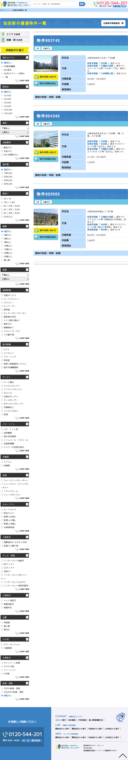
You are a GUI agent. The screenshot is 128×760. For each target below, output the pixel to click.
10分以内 (6, 109)
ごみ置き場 (7, 334)
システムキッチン (10, 385)
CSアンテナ (7, 567)
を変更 (13, 34)
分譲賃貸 (6, 648)
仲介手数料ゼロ (9, 154)
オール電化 (7, 382)
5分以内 (6, 102)
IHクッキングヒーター (12, 403)
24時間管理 (7, 527)
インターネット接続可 (12, 560)
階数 (5, 226)
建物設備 (7, 290)
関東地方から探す (62, 728)
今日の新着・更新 (10, 688)
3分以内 (6, 99)
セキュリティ (9, 504)
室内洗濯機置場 (9, 367)
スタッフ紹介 (60, 720)
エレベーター (8, 306)
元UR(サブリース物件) (13, 73)
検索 (82, 4)
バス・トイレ (9, 424)
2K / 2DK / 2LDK (10, 205)
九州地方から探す (112, 728)
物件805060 (48, 194)
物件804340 (48, 116)
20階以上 (6, 252)
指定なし (6, 62)
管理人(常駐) (8, 523)
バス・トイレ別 (9, 429)
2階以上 (6, 238)
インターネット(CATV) (13, 582)
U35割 (5, 673)
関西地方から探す (79, 728)
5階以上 (6, 242)
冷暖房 (6, 456)
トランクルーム (9, 491)
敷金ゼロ (6, 147)
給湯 (4, 414)
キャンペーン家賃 (10, 662)
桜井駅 (104, 229)
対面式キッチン (9, 396)
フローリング (8, 356)
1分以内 (6, 95)
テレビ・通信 (9, 555)
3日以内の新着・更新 (12, 691)
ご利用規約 (82, 720)
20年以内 (6, 176)
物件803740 (48, 40)
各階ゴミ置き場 (9, 545)
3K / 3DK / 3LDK (10, 209)
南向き (5, 629)
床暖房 (5, 465)
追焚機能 (6, 432)
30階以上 (6, 256)
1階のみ (6, 234)
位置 (5, 617)
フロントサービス (10, 331)
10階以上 (6, 245)
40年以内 (6, 183)
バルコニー (7, 302)
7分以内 (6, 106)
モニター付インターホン (13, 313)
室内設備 (7, 344)
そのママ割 (7, 666)
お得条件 (7, 657)
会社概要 (71, 720)
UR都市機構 (8, 66)
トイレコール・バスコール (14, 439)
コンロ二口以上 (9, 410)
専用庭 (5, 309)
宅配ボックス (8, 295)
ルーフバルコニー (10, 298)
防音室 (5, 360)
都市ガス (6, 323)
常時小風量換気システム (13, 363)
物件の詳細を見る (48, 83)
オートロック (8, 509)
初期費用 (7, 142)
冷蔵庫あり (7, 407)
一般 (4, 77)
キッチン (7, 377)
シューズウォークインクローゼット (14, 485)
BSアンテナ (7, 564)
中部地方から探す (95, 728)
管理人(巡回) (8, 516)
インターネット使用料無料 (14, 585)
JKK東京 (6, 69)
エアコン (6, 461)
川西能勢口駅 (107, 73)
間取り (6, 193)
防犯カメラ (7, 513)
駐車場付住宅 (8, 316)
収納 (5, 475)
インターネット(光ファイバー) (14, 576)
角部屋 (5, 622)
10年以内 (6, 173)
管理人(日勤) (8, 520)
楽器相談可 (7, 604)
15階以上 (6, 249)
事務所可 (6, 607)
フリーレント (8, 669)
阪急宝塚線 (92, 63)
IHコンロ (6, 392)
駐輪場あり (7, 327)
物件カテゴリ (9, 57)
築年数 (6, 164)
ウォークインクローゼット (14, 480)
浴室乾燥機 (7, 443)
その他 (6, 639)
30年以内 (6, 180)
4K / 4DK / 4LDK (10, 213)
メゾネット (7, 353)
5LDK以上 (7, 216)
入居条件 (7, 537)
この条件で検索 (23, 80)
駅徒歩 (6, 86)
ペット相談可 (8, 600)
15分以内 (6, 113)
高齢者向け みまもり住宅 (14, 542)
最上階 (5, 260)
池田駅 (104, 63)
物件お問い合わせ (48, 77)
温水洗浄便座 (8, 436)
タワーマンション (10, 644)
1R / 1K (6, 198)
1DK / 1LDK (8, 202)
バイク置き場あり (10, 320)
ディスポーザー (9, 400)
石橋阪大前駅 (107, 65)
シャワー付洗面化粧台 (12, 447)
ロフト (5, 349)
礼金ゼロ (6, 151)
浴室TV (6, 571)
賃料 (5, 123)
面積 (5, 269)
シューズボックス (10, 494)
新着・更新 (8, 683)
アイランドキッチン (11, 389)
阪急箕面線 (92, 229)
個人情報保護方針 (96, 720)
